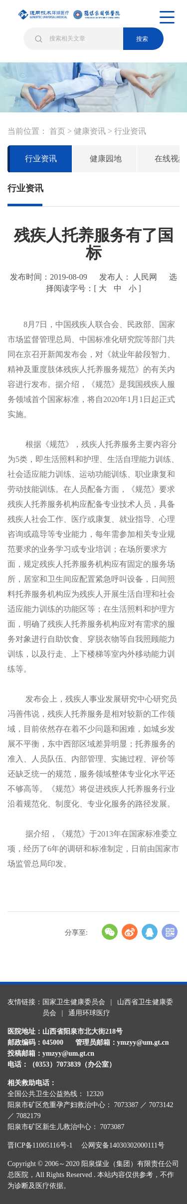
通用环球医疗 (89, 1013)
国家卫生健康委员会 (73, 1002)
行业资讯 (130, 131)
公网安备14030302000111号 (123, 1145)
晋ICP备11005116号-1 (43, 1145)
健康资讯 (90, 131)
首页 (57, 131)
